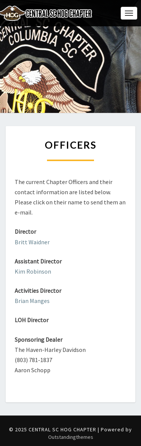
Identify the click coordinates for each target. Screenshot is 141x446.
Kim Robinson (33, 271)
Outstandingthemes (70, 437)
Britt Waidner (32, 242)
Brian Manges (32, 300)
